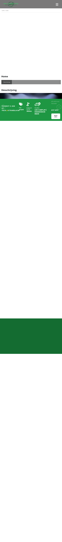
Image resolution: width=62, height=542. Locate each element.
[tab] (7, 82)
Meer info (55, 116)
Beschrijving (7, 82)
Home (3, 10)
